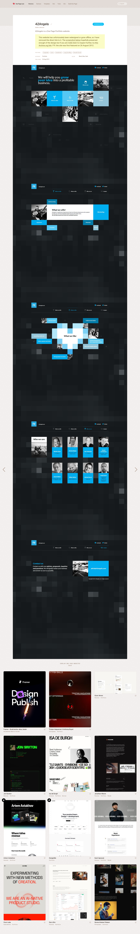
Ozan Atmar (99, 695)
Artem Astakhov (9, 858)
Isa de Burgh (53, 794)
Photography (52, 731)
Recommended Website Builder (12, 731)
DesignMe (52, 858)
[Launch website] (90, 729)
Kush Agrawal (99, 858)
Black (80, 56)
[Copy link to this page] (51, 24)
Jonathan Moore (100, 794)
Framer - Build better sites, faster (15, 729)
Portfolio (44, 56)
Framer (4, 800)
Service (64, 795)
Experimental (7, 924)
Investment (58, 52)
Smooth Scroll (77, 52)
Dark (86, 56)
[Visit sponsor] (44, 729)
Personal (97, 697)
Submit (70, 665)
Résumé (109, 795)
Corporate (46, 52)
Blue (83, 56)
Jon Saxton (8, 794)
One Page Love (20, 4)
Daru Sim (52, 922)
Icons (52, 52)
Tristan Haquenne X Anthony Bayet (61, 729)
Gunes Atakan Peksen (102, 922)
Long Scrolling (67, 52)
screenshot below (73, 40)
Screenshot (98, 24)
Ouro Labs (7, 922)
